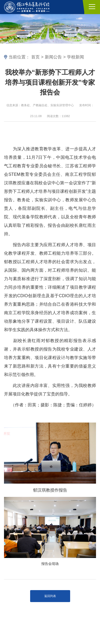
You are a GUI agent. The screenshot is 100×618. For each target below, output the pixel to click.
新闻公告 (53, 57)
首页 (35, 57)
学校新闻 (75, 57)
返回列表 (50, 596)
